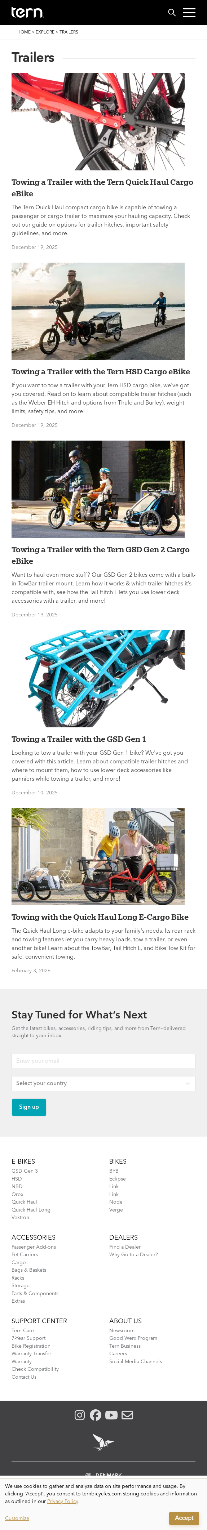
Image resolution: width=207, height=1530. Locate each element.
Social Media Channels (135, 1361)
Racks (18, 1278)
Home (24, 32)
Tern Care (23, 1330)
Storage (21, 1285)
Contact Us (24, 1377)
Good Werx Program (133, 1338)
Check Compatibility (35, 1369)
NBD (17, 1186)
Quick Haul (24, 1202)
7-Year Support (28, 1338)
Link (114, 1186)
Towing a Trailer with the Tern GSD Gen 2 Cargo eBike (101, 555)
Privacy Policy (62, 1501)
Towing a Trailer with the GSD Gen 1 (79, 739)
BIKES (118, 1162)
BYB (114, 1171)
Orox (17, 1194)
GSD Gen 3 (25, 1171)
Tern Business (125, 1346)
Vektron (20, 1217)
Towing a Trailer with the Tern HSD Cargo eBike (101, 371)
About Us (125, 1321)
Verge (116, 1210)
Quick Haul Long (31, 1210)
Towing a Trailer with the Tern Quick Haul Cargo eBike (102, 187)
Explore (45, 32)
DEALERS (123, 1238)
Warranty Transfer (31, 1353)
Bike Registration (31, 1346)
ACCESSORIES (34, 1238)
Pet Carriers (25, 1254)
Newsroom (122, 1330)
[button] (189, 12)
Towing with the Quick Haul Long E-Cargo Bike (100, 917)
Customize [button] (17, 1518)
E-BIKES (23, 1162)
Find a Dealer (125, 1247)
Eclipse (117, 1179)
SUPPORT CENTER (39, 1321)
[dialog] (103, 1504)
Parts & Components (35, 1293)
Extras (18, 1301)
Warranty (22, 1361)
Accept (184, 1518)
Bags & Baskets (29, 1270)
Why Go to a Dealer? (133, 1254)
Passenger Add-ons (34, 1247)
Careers (118, 1353)
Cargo (19, 1262)
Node (116, 1202)
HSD (17, 1179)
